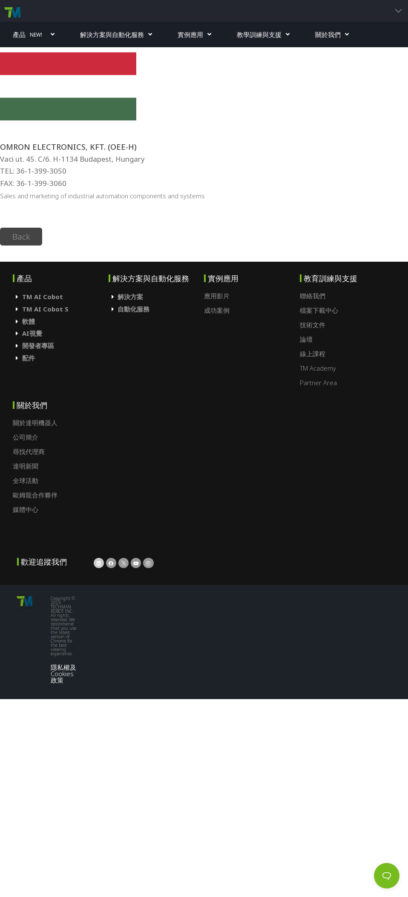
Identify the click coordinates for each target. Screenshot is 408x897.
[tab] (61, 297)
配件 (28, 358)
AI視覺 (32, 333)
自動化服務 (133, 309)
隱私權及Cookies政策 (63, 673)
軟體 (28, 321)
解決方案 (130, 296)
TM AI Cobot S (45, 309)
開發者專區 (38, 345)
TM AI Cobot (42, 296)
